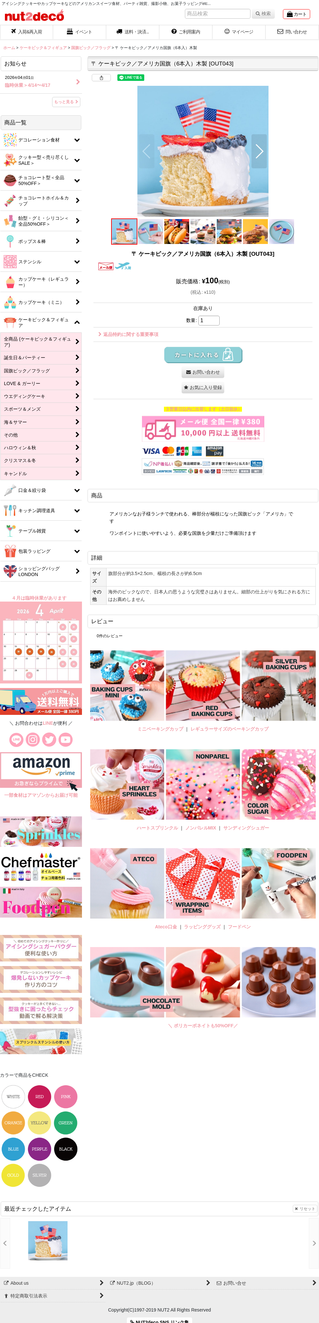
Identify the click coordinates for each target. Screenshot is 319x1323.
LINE (48, 723)
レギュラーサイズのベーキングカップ (229, 729)
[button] (132, 32)
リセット (305, 1209)
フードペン (239, 926)
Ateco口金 (166, 926)
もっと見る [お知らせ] (66, 102)
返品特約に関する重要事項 (128, 334)
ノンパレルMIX (200, 827)
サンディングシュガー (246, 827)
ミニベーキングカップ (160, 729)
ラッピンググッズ (203, 926)
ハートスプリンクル (157, 827)
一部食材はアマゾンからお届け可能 (41, 795)
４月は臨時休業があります (39, 598)
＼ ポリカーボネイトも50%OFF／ (203, 1025)
